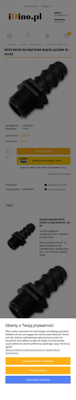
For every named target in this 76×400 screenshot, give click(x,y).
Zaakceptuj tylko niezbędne (38, 361)
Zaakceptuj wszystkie (38, 379)
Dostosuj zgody (38, 370)
